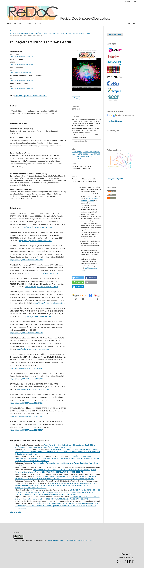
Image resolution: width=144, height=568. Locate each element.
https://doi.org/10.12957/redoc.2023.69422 (49, 303)
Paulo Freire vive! (50, 445)
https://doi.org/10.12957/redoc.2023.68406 (33, 349)
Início (12, 31)
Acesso (135, 2)
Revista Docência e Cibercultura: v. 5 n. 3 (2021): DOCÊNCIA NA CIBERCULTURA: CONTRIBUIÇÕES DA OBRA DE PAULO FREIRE (55, 446)
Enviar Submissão (114, 34)
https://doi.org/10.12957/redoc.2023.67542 (26, 368)
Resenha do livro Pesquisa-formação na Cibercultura (53, 463)
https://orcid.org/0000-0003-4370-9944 (21, 64)
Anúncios (28, 23)
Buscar (132, 23)
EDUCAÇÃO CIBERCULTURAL (44, 476)
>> (20, 512)
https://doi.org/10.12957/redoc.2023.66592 (26, 333)
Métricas (118, 121)
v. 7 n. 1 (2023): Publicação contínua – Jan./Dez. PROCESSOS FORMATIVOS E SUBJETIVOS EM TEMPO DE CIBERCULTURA (50, 33)
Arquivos (17, 23)
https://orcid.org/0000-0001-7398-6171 (21, 56)
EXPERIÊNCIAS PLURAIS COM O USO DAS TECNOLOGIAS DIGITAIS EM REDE (61, 470)
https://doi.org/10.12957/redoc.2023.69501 (41, 273)
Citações (110, 121)
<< (11, 512)
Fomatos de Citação (80, 141)
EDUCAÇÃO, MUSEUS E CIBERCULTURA (84, 497)
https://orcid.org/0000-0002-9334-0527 (21, 80)
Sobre (37, 23)
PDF (76, 98)
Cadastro (127, 2)
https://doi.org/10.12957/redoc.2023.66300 (37, 227)
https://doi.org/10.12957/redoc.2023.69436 (37, 316)
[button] (78, 277)
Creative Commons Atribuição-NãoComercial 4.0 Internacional (69, 540)
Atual (9, 23)
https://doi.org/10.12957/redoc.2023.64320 (26, 403)
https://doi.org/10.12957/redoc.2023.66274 (35, 241)
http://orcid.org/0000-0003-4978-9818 (21, 72)
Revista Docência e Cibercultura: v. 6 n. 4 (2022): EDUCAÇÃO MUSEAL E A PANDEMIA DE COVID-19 (51, 499)
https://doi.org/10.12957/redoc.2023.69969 (33, 389)
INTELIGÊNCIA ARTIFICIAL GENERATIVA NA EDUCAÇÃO (70, 483)
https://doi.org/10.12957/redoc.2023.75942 (26, 379)
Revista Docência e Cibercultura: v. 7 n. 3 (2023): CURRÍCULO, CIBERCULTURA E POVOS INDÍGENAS (55, 471)
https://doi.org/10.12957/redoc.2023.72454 (30, 96)
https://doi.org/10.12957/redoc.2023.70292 (26, 260)
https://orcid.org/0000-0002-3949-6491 (21, 88)
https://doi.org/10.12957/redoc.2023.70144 (26, 416)
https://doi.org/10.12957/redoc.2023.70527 (26, 430)
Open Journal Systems (115, 179)
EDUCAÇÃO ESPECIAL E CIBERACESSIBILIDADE (50, 503)
